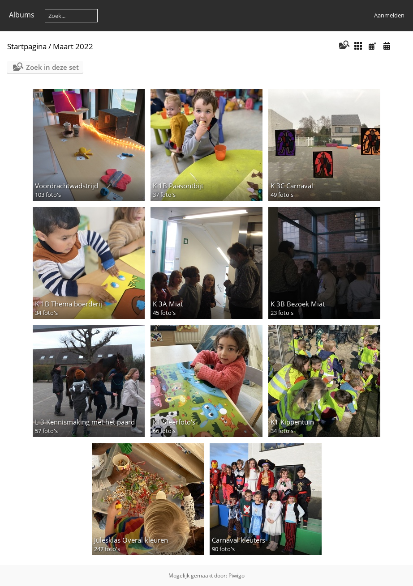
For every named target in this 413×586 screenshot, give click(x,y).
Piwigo (236, 575)
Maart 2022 (73, 46)
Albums (21, 15)
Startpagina (27, 46)
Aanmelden (389, 15)
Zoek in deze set (52, 67)
